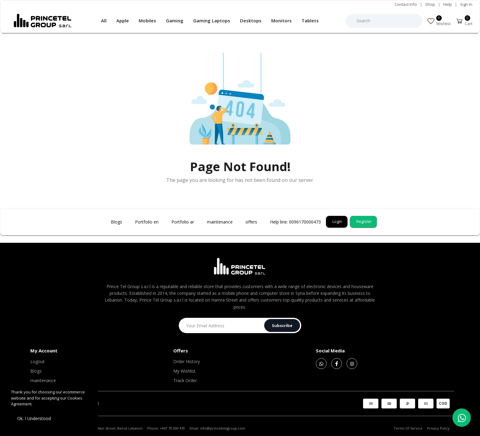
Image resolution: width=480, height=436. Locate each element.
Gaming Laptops (211, 20)
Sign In (466, 4)
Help (447, 4)
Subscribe (282, 325)
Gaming (174, 20)
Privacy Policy (438, 428)
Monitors (281, 20)
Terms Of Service (408, 428)
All (104, 20)
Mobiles (147, 20)
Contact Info (406, 4)
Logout (37, 361)
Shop (430, 4)
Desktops (250, 20)
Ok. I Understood (34, 418)
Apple (122, 20)
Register (364, 221)
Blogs (36, 371)
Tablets (310, 20)
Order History (186, 361)
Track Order (185, 380)
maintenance (43, 380)
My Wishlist (184, 371)
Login (337, 221)
